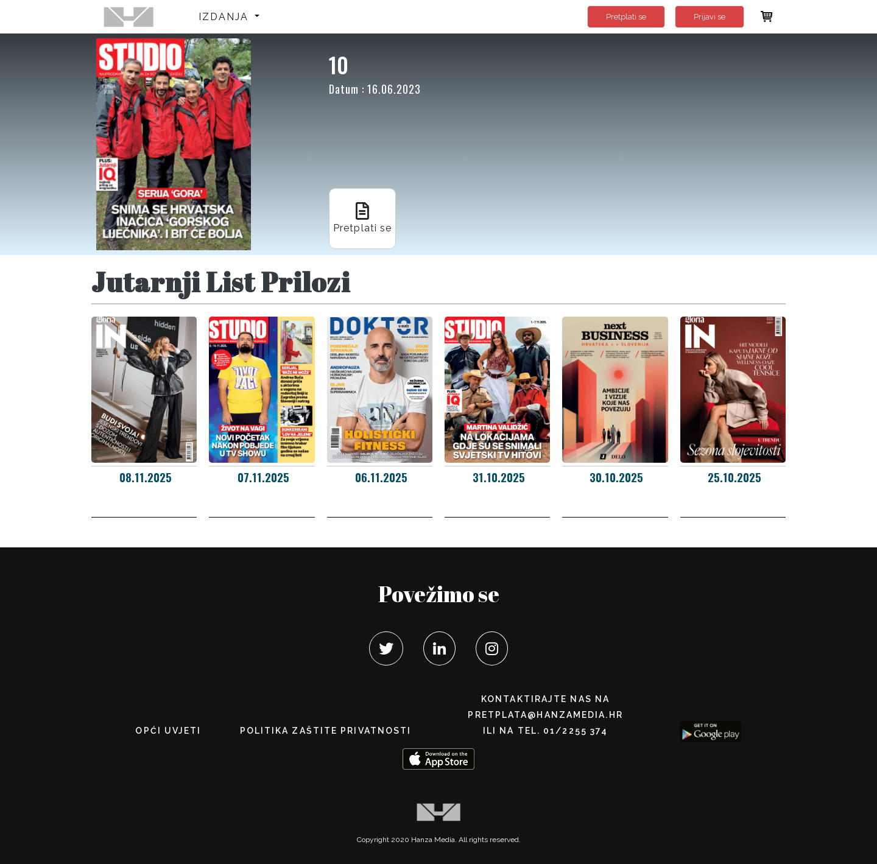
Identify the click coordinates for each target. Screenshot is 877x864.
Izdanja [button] (226, 17)
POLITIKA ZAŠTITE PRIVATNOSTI (326, 731)
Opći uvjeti (168, 731)
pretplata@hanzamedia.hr (545, 715)
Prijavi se (709, 16)
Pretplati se (626, 16)
